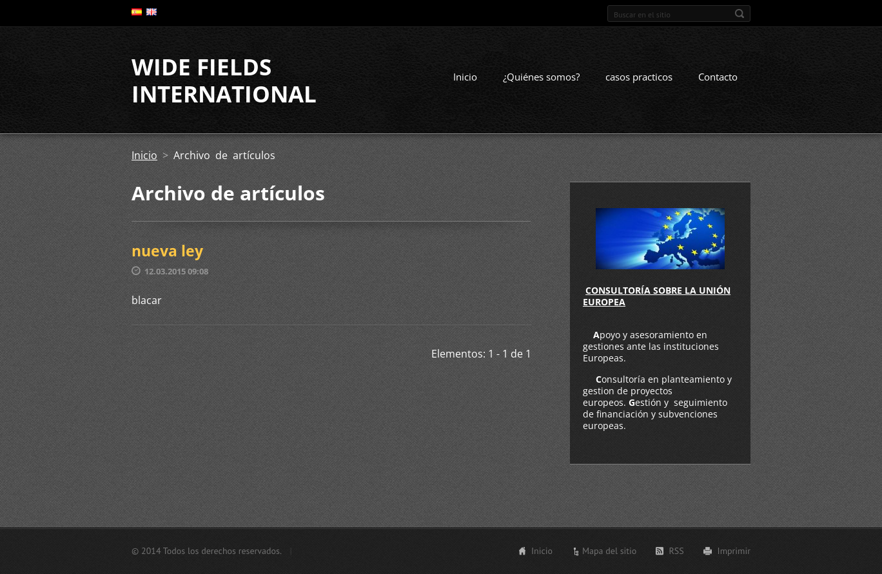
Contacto (718, 76)
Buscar (739, 13)
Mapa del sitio (609, 551)
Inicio (465, 76)
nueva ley (167, 250)
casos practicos (638, 76)
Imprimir (734, 551)
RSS (676, 551)
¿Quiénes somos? (541, 76)
